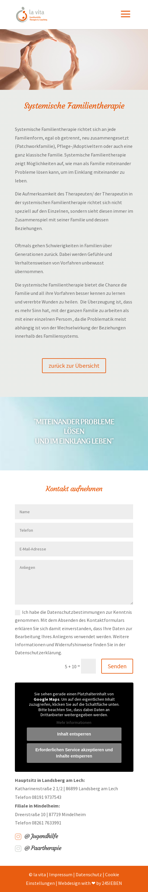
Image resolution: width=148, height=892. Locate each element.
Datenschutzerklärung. (38, 652)
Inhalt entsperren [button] (74, 734)
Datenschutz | (90, 874)
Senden (117, 666)
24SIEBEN (112, 883)
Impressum (60, 874)
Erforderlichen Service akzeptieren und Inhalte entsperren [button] (74, 752)
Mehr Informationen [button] (74, 722)
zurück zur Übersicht (74, 365)
